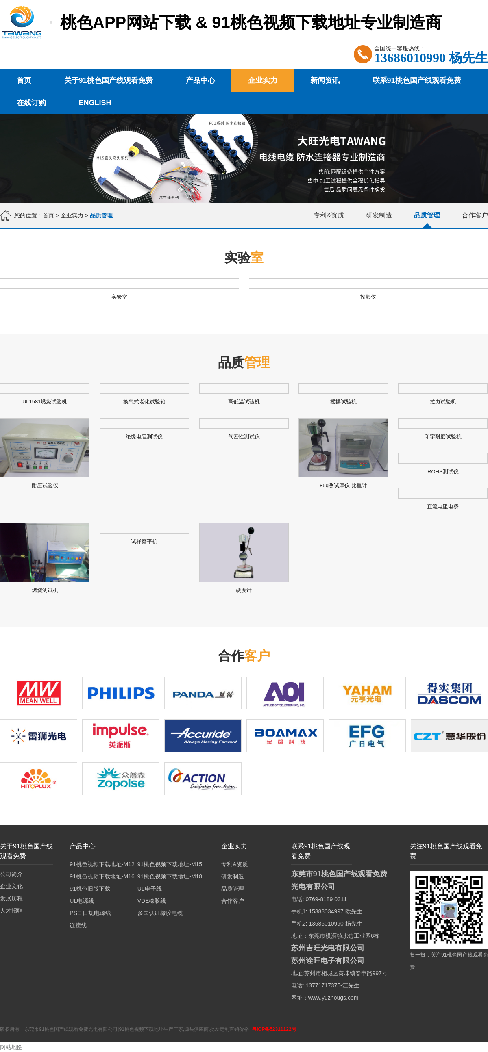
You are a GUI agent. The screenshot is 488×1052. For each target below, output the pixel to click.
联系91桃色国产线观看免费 (417, 80)
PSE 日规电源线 (90, 913)
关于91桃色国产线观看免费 (108, 80)
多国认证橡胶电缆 (160, 913)
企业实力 (262, 80)
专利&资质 (329, 215)
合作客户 (475, 215)
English (95, 103)
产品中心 (200, 80)
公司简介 (11, 874)
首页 (24, 80)
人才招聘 (11, 910)
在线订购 (31, 103)
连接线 (78, 925)
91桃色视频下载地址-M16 (102, 876)
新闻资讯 (325, 80)
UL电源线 (82, 901)
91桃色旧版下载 (90, 888)
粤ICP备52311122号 (274, 1029)
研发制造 (379, 215)
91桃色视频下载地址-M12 (102, 864)
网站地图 (11, 1047)
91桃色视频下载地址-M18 (169, 876)
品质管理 (427, 215)
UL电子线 (149, 888)
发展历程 (11, 898)
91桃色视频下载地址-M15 (169, 864)
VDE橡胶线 (151, 901)
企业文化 (11, 886)
